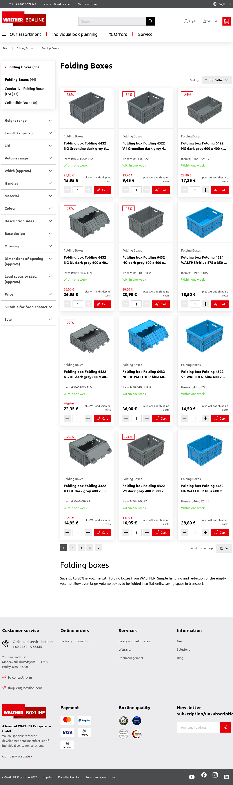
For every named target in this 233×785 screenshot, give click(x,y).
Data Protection (69, 777)
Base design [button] (15, 233)
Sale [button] (8, 319)
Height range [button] (16, 120)
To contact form (87, 4)
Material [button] (12, 195)
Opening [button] (12, 246)
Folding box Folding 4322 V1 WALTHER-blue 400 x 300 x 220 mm (202, 374)
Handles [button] (11, 183)
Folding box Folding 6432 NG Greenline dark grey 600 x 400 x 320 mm (87, 146)
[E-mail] (198, 727)
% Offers (118, 34)
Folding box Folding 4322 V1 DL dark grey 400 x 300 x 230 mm (87, 488)
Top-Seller (216, 80)
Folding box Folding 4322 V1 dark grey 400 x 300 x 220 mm (143, 488)
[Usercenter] (190, 21)
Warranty (125, 649)
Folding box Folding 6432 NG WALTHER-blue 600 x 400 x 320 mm (202, 488)
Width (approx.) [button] (18, 170)
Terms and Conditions (100, 777)
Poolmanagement (131, 658)
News (181, 641)
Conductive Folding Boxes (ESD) (25, 91)
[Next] (98, 547)
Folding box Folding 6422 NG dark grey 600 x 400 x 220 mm (202, 146)
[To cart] (102, 190)
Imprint (48, 777)
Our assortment (21, 34)
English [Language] (222, 4)
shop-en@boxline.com (22, 687)
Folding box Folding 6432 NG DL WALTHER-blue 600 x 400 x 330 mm (145, 374)
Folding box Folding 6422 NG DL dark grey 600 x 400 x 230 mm (86, 374)
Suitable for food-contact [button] (26, 306)
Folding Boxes (23, 67)
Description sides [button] (19, 220)
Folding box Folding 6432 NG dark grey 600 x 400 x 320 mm (143, 260)
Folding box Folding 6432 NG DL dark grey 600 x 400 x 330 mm (86, 260)
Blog (180, 658)
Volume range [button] (16, 158)
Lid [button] (7, 145)
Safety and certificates (134, 641)
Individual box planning (75, 34)
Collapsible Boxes (21, 102)
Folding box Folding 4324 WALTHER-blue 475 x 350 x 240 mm (203, 260)
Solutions (183, 649)
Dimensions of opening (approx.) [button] (24, 261)
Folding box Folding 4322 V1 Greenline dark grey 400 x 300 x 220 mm (145, 146)
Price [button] (9, 294)
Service (145, 34)
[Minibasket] (226, 21)
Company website (16, 756)
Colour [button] (10, 208)
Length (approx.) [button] (19, 133)
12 (223, 548)
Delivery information (74, 641)
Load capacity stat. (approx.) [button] (21, 279)
